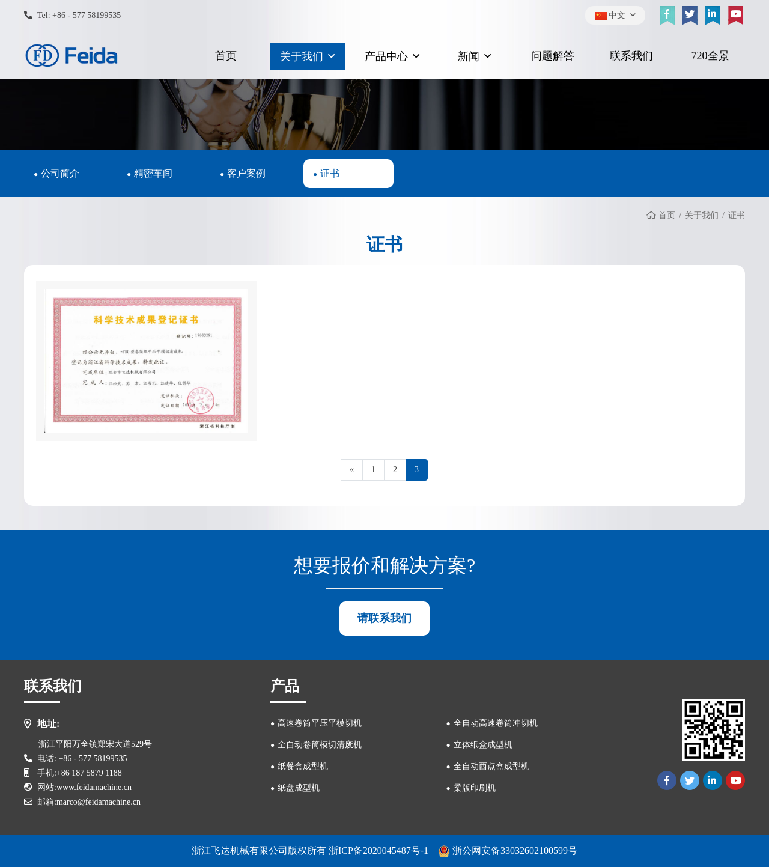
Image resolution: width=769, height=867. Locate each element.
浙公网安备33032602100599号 (507, 850)
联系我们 (631, 56)
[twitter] (689, 15)
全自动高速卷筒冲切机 (496, 723)
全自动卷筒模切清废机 (320, 744)
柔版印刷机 (475, 787)
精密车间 (153, 173)
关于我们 (301, 56)
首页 (226, 56)
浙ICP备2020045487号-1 (378, 850)
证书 (329, 173)
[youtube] (735, 15)
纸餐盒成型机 (303, 766)
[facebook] (666, 15)
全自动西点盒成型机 (491, 766)
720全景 (710, 56)
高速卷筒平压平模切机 (320, 723)
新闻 (468, 56)
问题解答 (552, 56)
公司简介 (60, 173)
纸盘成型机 (299, 787)
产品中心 (386, 56)
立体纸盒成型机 (483, 744)
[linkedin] (712, 15)
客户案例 (246, 173)
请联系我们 (384, 618)
